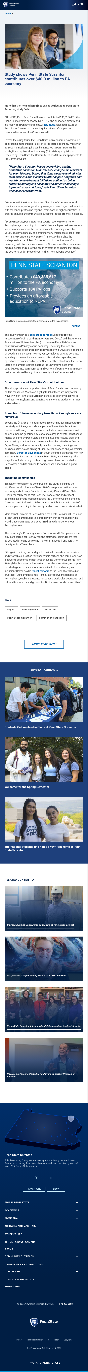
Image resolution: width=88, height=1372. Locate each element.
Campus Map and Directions (24, 1264)
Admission (12, 1218)
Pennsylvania (30, 609)
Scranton (50, 609)
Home (8, 13)
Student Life (13, 1234)
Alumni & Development (20, 1242)
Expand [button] (76, 326)
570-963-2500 (66, 1304)
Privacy (19, 1340)
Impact (11, 609)
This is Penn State (17, 1202)
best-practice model (41, 334)
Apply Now (34, 1189)
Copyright (68, 1340)
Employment (13, 1286)
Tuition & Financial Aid (20, 1226)
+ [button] (77, 1202)
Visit (56, 1189)
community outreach (51, 617)
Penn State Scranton (19, 617)
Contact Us (12, 1271)
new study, (49, 124)
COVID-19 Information (19, 1279)
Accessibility (53, 1340)
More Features (43, 644)
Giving (9, 1249)
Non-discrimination (35, 1340)
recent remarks (40, 571)
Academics (12, 1210)
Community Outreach (19, 1256)
